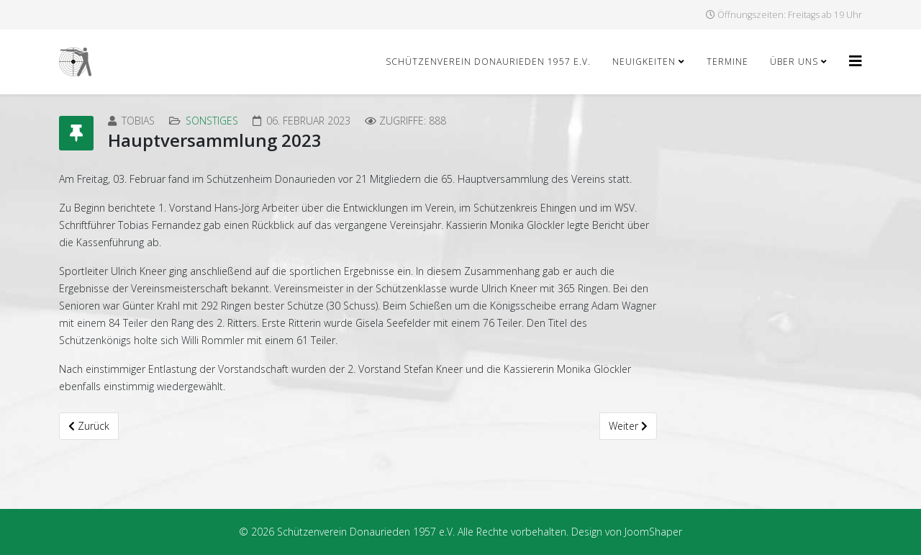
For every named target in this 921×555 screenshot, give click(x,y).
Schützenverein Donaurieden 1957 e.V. (488, 61)
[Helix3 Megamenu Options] (855, 61)
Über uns (794, 61)
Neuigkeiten (644, 61)
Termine (727, 61)
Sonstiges (212, 120)
